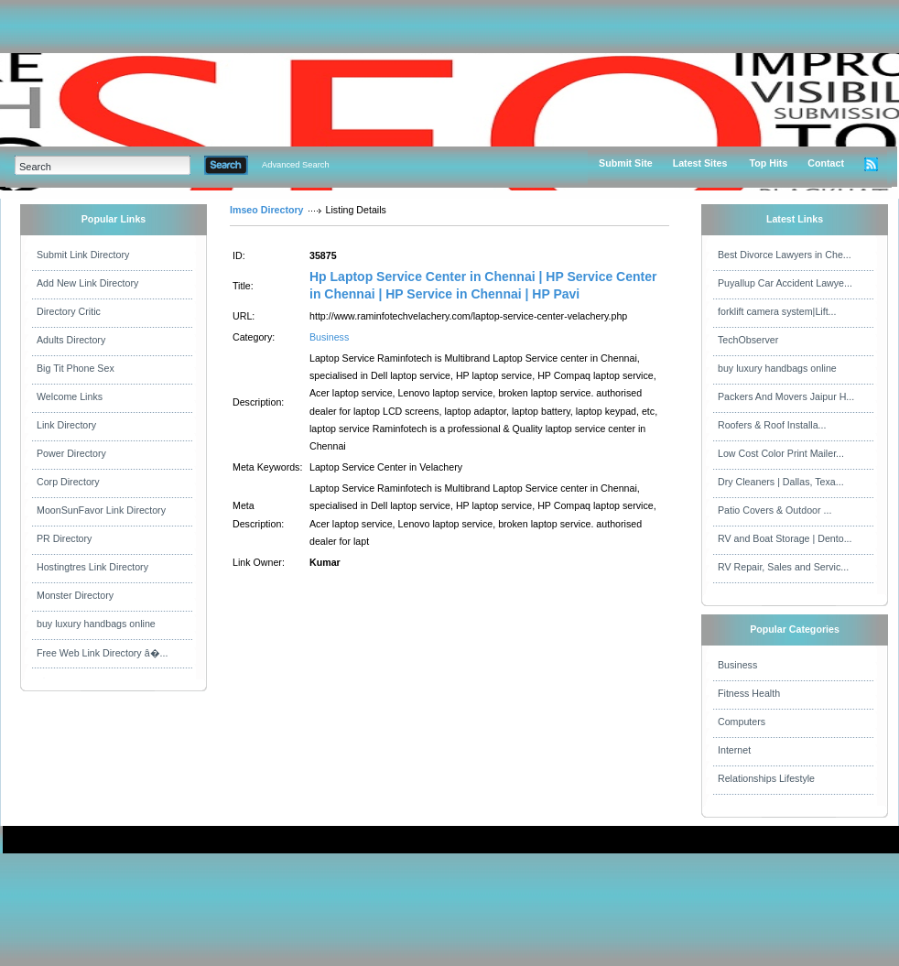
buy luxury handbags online (96, 623)
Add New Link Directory (87, 282)
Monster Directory (75, 595)
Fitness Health (749, 693)
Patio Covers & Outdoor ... (774, 510)
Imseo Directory (267, 209)
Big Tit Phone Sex (75, 368)
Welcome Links (70, 396)
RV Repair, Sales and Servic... (783, 566)
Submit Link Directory (83, 254)
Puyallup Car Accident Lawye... (785, 282)
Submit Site (626, 162)
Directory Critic (69, 311)
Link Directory (66, 424)
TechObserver (748, 339)
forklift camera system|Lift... (777, 311)
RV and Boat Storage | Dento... (785, 538)
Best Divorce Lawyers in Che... (784, 254)
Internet (734, 749)
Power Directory (71, 453)
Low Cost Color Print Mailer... (781, 453)
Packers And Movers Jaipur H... (786, 396)
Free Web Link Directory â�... (102, 652)
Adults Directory (71, 339)
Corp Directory (68, 481)
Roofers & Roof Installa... (772, 424)
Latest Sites (700, 162)
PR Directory (64, 538)
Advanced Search (296, 164)
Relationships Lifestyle (766, 778)
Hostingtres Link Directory (92, 566)
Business (329, 336)
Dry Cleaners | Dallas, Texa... (781, 481)
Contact (825, 162)
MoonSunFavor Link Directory (101, 510)
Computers (741, 721)
